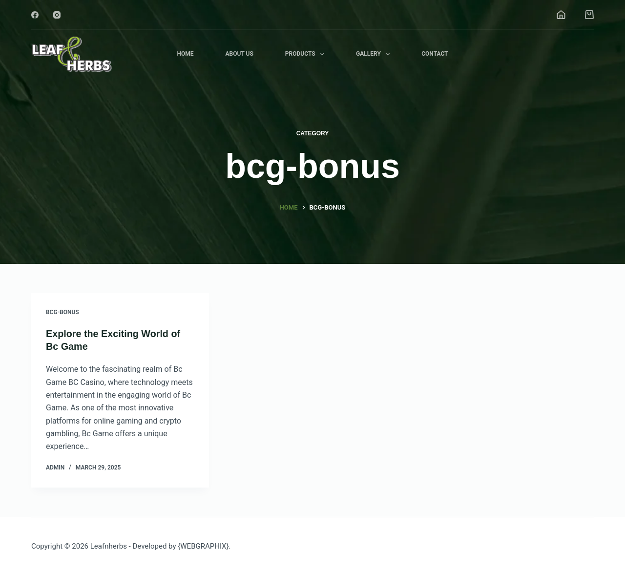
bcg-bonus (62, 312)
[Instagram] (57, 15)
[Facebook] (35, 15)
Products (306, 54)
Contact (434, 53)
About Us (239, 53)
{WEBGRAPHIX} (203, 545)
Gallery (375, 54)
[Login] (561, 14)
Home (185, 53)
